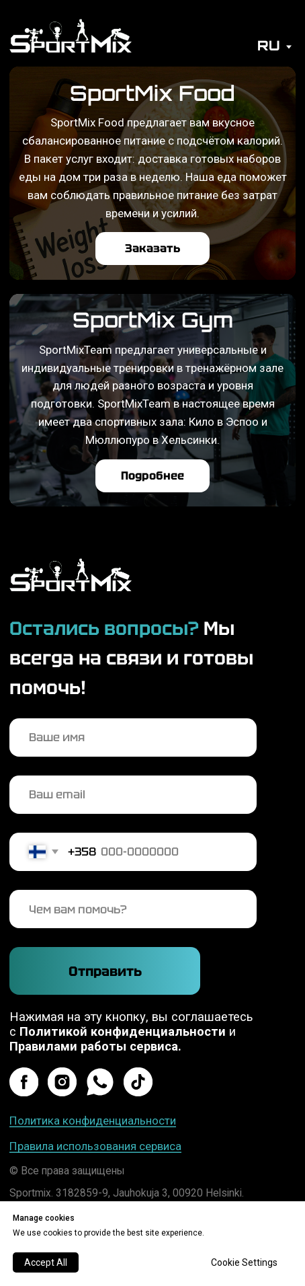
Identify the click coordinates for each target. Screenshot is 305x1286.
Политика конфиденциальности (92, 1120)
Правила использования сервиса (95, 1146)
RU (268, 45)
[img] (70, 35)
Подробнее (152, 475)
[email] (133, 795)
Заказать (152, 248)
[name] (133, 737)
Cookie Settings (244, 1262)
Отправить (105, 971)
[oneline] (133, 909)
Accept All (45, 1262)
